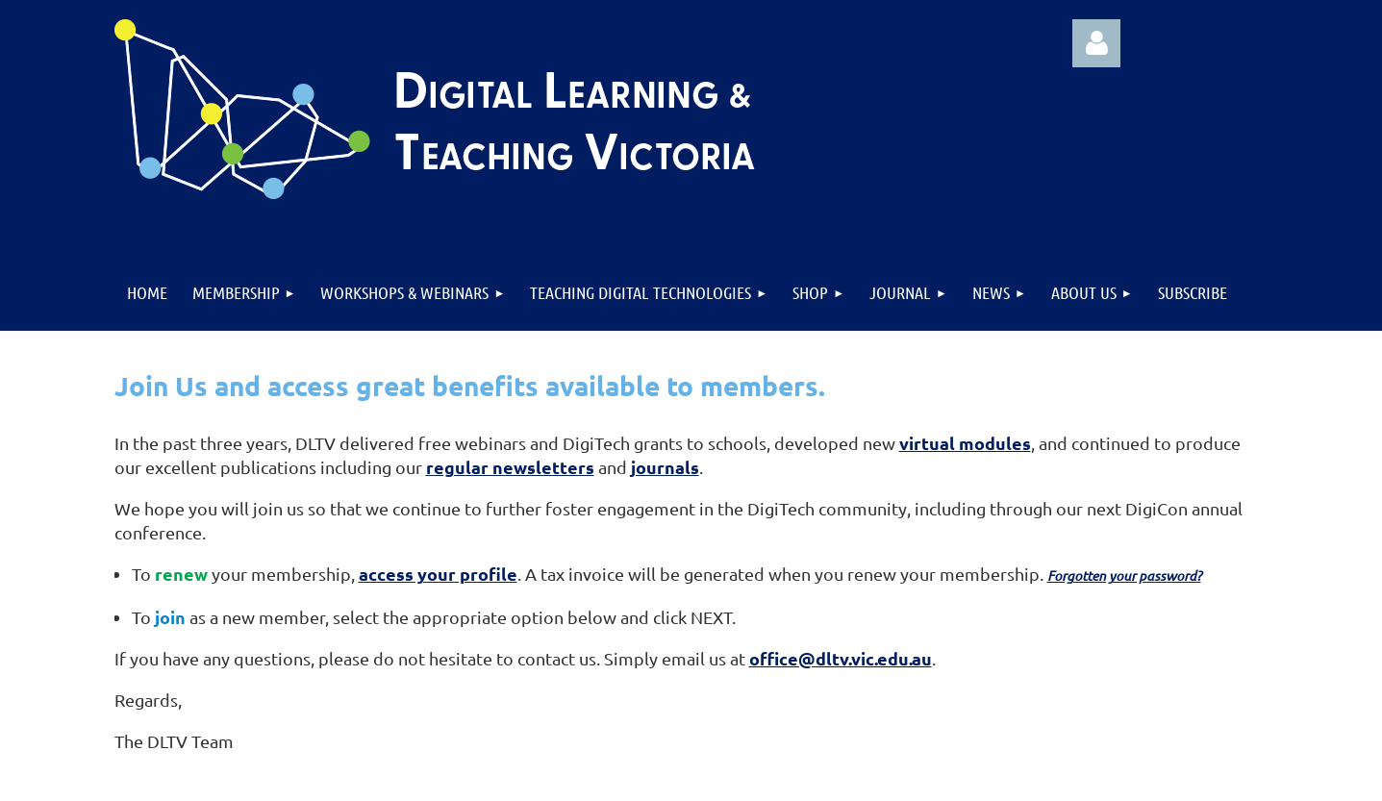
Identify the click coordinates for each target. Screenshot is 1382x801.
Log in (1096, 43)
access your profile (438, 574)
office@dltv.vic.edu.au (840, 658)
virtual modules (965, 443)
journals (665, 467)
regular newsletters (510, 467)
